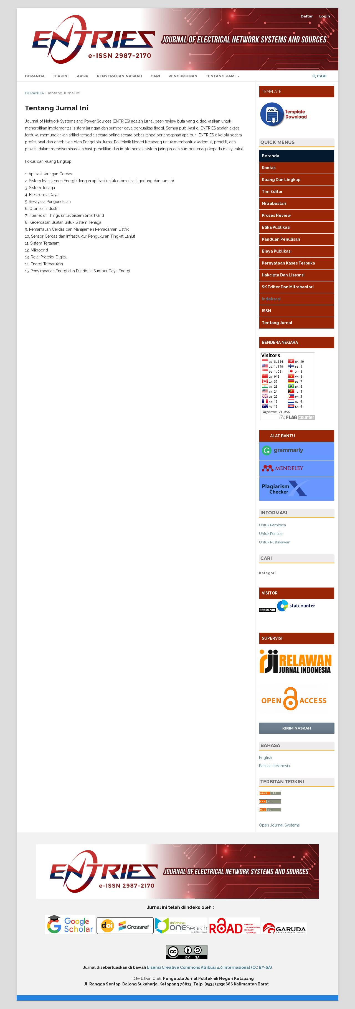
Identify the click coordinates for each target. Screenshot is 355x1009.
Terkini (61, 76)
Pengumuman (182, 76)
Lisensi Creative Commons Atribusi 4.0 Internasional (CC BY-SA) (209, 967)
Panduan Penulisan (281, 239)
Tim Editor (272, 191)
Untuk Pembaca (272, 525)
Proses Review (276, 215)
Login (324, 16)
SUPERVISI (272, 638)
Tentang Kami (221, 76)
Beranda (35, 76)
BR (262, 625)
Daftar (307, 16)
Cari (155, 76)
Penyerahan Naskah (119, 76)
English (265, 757)
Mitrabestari (274, 203)
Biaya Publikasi (276, 251)
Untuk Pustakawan (274, 542)
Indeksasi (271, 299)
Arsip (82, 76)
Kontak (269, 168)
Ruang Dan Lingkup (281, 179)
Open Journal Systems (279, 825)
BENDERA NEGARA (280, 342)
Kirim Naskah (296, 728)
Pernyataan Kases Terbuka (288, 263)
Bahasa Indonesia (274, 766)
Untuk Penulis (270, 534)
